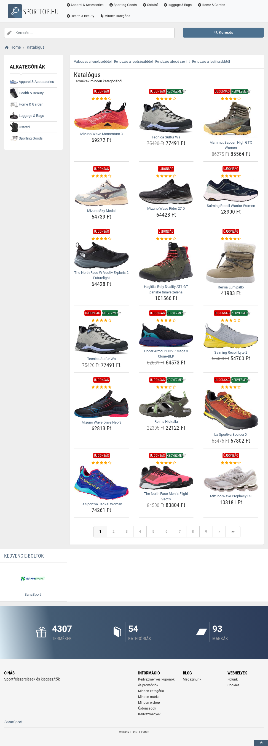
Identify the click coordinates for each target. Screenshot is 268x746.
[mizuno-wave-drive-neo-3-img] (101, 404)
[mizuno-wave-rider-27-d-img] (166, 191)
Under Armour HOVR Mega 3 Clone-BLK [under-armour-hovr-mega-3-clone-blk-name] (166, 354)
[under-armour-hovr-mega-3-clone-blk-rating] (166, 320)
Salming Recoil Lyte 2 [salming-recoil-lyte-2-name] (230, 352)
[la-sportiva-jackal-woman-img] (101, 483)
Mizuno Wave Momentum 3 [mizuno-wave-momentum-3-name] (101, 134)
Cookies (233, 685)
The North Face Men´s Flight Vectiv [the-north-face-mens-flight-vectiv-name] (166, 496)
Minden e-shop (149, 703)
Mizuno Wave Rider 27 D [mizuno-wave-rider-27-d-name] (166, 208)
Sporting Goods (124, 5)
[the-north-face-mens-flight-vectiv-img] (166, 478)
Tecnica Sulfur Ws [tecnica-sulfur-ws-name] (166, 137)
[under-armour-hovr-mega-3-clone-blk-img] (166, 335)
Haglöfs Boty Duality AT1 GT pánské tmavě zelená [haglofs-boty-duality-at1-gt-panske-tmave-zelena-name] (166, 289)
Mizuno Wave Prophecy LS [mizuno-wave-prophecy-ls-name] (230, 496)
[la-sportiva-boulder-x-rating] (230, 387)
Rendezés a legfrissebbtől (211, 62)
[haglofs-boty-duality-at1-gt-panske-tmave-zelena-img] (166, 262)
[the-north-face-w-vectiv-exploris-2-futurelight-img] (101, 255)
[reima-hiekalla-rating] (166, 387)
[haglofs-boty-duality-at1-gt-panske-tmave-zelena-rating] (166, 239)
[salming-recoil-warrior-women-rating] (230, 176)
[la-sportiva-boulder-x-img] (230, 410)
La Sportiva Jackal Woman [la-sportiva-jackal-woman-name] (101, 504)
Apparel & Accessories (85, 5)
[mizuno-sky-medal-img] (101, 193)
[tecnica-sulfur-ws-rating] (166, 99)
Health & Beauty (81, 16)
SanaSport (13, 722)
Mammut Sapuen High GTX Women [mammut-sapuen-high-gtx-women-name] (231, 145)
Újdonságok (147, 708)
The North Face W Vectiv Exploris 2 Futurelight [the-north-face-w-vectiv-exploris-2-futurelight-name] (101, 275)
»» (233, 531)
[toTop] (261, 743)
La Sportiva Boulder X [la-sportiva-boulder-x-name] (230, 434)
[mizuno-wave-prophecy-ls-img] (230, 479)
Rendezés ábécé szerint (172, 62)
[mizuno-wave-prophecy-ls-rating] (230, 463)
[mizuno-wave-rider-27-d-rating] (166, 176)
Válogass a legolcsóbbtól (93, 62)
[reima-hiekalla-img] (166, 403)
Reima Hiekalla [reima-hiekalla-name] (166, 421)
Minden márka (149, 697)
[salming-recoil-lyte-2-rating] (230, 320)
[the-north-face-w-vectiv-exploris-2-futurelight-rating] (101, 239)
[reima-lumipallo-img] (230, 262)
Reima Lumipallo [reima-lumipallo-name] (231, 287)
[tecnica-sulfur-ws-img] (166, 117)
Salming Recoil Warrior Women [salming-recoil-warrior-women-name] (231, 206)
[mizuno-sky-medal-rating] (101, 176)
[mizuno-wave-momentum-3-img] (101, 115)
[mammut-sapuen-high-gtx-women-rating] (230, 99)
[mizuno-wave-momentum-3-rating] (101, 99)
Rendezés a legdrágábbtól (133, 62)
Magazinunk (192, 679)
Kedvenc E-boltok (24, 556)
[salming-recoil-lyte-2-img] (230, 335)
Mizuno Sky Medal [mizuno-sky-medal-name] (101, 211)
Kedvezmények (149, 714)
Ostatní (151, 5)
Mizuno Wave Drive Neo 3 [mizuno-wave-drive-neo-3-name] (101, 422)
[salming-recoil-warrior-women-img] (230, 190)
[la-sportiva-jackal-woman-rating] (101, 463)
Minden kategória (116, 16)
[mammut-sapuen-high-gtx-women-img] (230, 119)
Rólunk (232, 679)
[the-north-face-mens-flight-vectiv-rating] (166, 463)
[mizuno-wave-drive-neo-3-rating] (101, 387)
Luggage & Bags (178, 5)
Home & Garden (212, 5)
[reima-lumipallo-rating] (230, 239)
